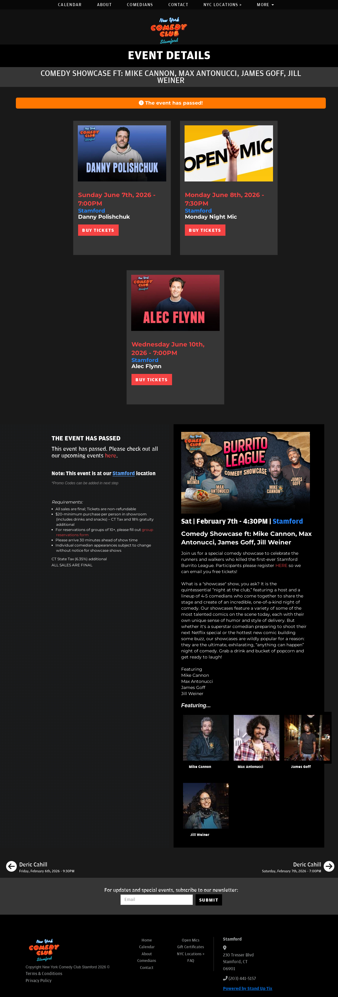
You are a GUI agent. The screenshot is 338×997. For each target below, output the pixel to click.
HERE (281, 565)
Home (147, 940)
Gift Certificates (190, 947)
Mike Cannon (200, 767)
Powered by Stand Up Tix (247, 988)
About (104, 4)
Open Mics (191, 940)
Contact (178, 4)
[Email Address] (156, 900)
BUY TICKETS (98, 230)
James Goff (301, 767)
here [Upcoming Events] (110, 455)
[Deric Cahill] (40, 867)
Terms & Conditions (44, 973)
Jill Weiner (199, 835)
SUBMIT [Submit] (208, 900)
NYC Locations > (222, 4)
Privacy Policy (39, 980)
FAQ (190, 960)
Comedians (140, 4)
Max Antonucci (250, 767)
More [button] (265, 4)
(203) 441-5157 (242, 978)
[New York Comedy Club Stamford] (169, 30)
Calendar (69, 4)
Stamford (124, 474)
